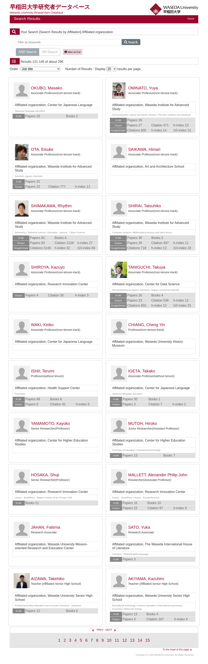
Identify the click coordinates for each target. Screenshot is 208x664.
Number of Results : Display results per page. (103, 69)
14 (140, 640)
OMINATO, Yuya (143, 88)
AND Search (27, 52)
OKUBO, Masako (46, 88)
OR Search (50, 52)
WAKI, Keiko (42, 324)
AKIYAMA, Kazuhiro (146, 578)
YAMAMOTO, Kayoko (50, 423)
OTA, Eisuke (42, 149)
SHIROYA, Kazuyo (48, 267)
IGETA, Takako (141, 371)
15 (147, 640)
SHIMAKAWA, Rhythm (51, 206)
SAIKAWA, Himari (144, 149)
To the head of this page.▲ (177, 649)
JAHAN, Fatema (45, 527)
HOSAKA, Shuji (45, 475)
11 (117, 640)
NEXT (109, 629)
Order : (35, 69)
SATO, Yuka (139, 527)
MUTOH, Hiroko (142, 423)
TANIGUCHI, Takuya (146, 267)
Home (191, 18)
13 (132, 640)
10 (109, 640)
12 (124, 640)
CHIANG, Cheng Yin (146, 324)
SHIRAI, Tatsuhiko (144, 206)
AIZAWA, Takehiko (47, 578)
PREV (100, 629)
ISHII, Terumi (42, 371)
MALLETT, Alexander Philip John (157, 475)
